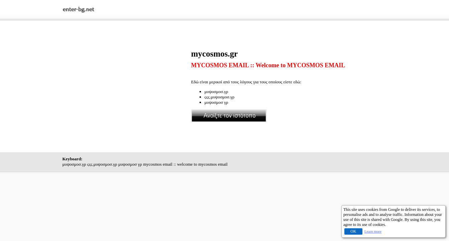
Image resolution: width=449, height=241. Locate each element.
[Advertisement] (127, 96)
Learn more (372, 231)
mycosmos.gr (214, 53)
